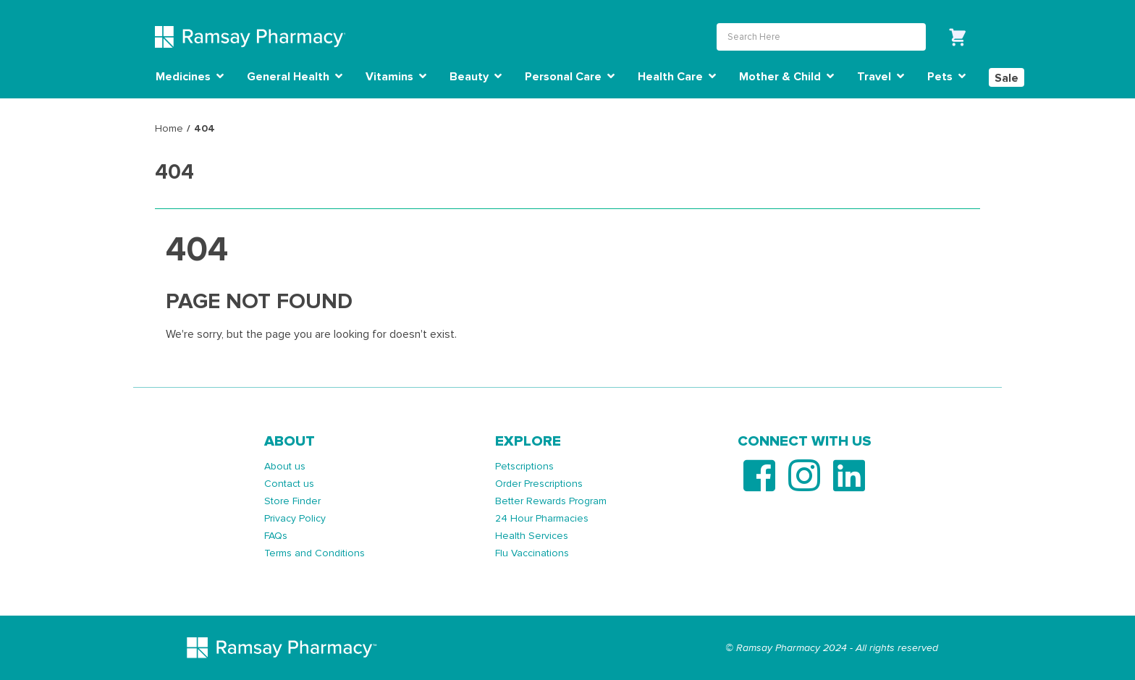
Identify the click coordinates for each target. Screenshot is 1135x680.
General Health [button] (294, 76)
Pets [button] (946, 76)
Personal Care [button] (570, 76)
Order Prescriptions (539, 483)
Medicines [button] (190, 76)
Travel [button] (880, 76)
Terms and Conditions (314, 552)
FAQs (275, 535)
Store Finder (292, 500)
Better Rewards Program (551, 500)
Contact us (289, 483)
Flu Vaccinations (532, 552)
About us (284, 465)
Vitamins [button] (396, 76)
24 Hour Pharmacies (541, 517)
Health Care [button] (677, 76)
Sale (1006, 78)
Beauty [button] (476, 76)
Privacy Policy (295, 517)
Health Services (531, 535)
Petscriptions (524, 465)
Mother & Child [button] (786, 76)
